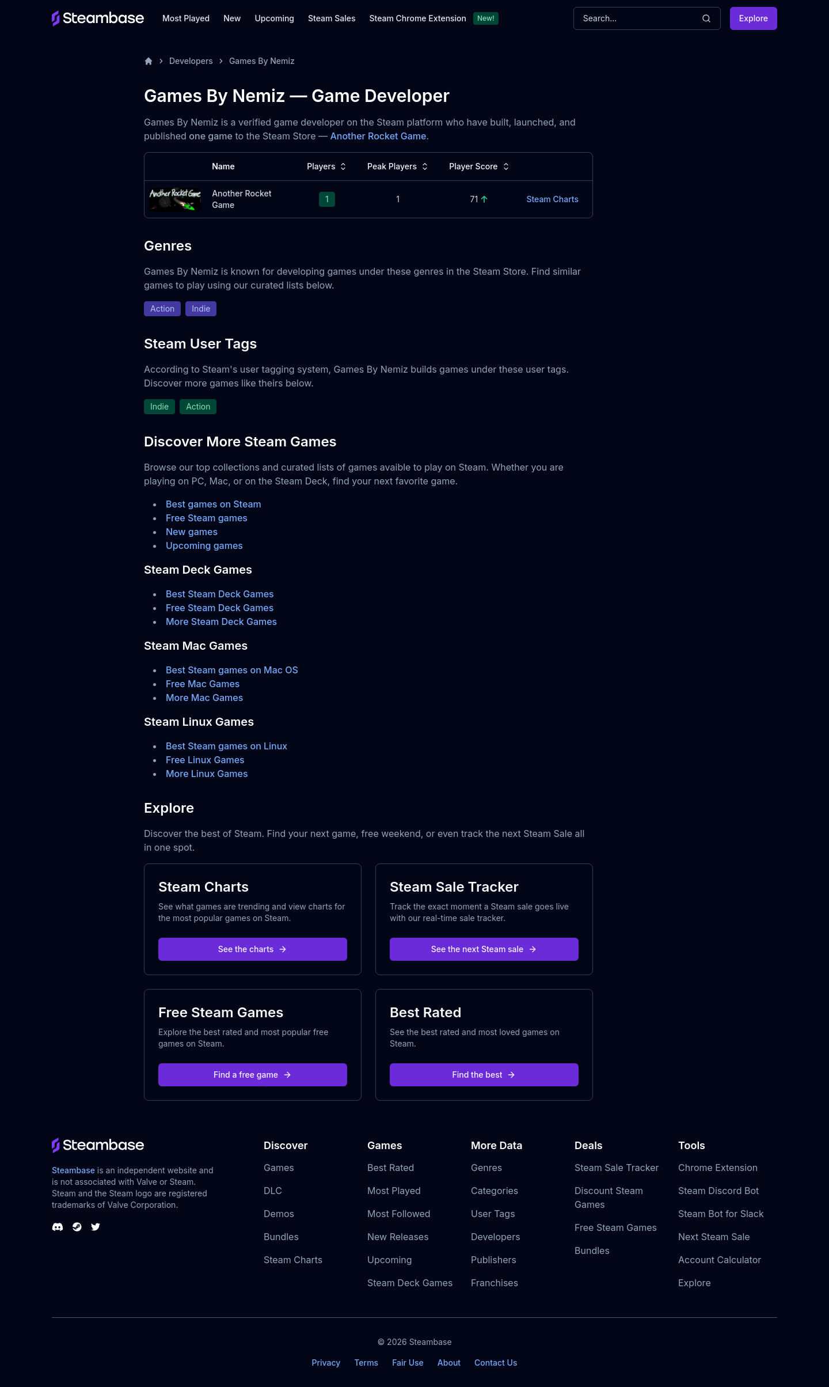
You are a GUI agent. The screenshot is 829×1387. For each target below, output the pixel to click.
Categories (494, 1190)
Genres (486, 1167)
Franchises (494, 1283)
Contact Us (495, 1362)
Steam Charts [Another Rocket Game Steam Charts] (552, 199)
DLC (273, 1190)
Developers (191, 61)
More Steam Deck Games (221, 621)
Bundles (281, 1236)
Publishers (493, 1259)
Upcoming (274, 18)
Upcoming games (204, 545)
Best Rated (390, 1167)
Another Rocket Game (378, 136)
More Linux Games (207, 773)
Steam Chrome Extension (417, 18)
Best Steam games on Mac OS (232, 670)
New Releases (398, 1236)
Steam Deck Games (409, 1283)
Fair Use (408, 1362)
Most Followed (399, 1213)
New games (192, 531)
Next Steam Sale (714, 1236)
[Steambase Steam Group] (77, 1226)
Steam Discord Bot (718, 1190)
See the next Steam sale (484, 949)
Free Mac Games (202, 683)
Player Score (480, 166)
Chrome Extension (718, 1167)
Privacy (325, 1362)
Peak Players (399, 166)
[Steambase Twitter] (95, 1226)
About (449, 1362)
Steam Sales (331, 18)
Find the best (484, 1074)
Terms (366, 1362)
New (232, 18)
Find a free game (253, 1074)
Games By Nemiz (262, 61)
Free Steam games (207, 518)
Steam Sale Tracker (617, 1167)
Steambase (73, 1170)
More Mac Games (204, 697)
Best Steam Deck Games (220, 594)
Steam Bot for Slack (721, 1213)
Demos (279, 1213)
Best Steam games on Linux (226, 746)
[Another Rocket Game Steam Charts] (175, 198)
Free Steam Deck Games (219, 607)
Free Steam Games (616, 1227)
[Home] (148, 61)
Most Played (186, 18)
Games (279, 1167)
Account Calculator (719, 1259)
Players (328, 166)
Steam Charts (293, 1259)
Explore (753, 18)
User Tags (493, 1213)
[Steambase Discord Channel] (57, 1226)
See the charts (253, 949)
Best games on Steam (213, 504)
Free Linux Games (205, 759)
